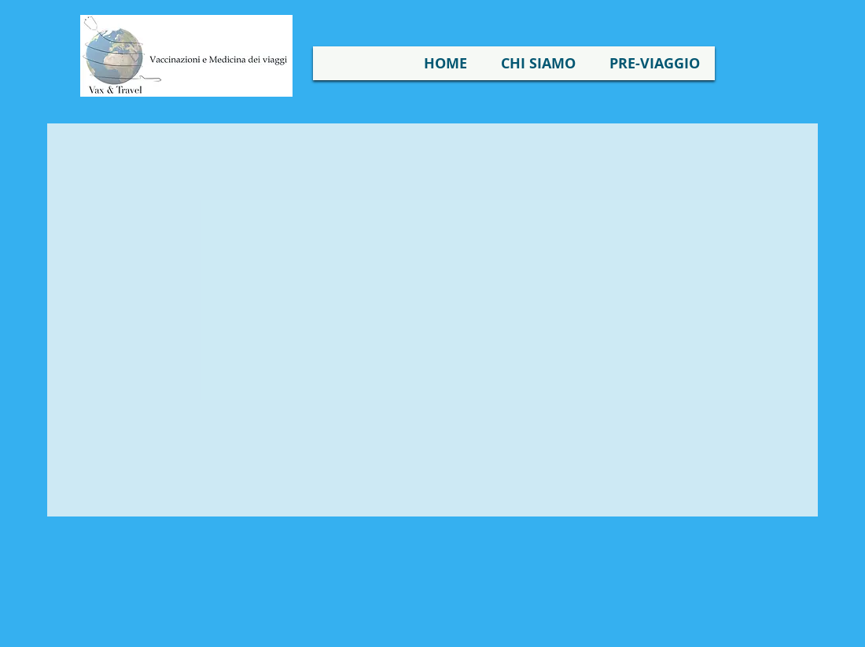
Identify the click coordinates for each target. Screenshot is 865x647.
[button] (538, 63)
